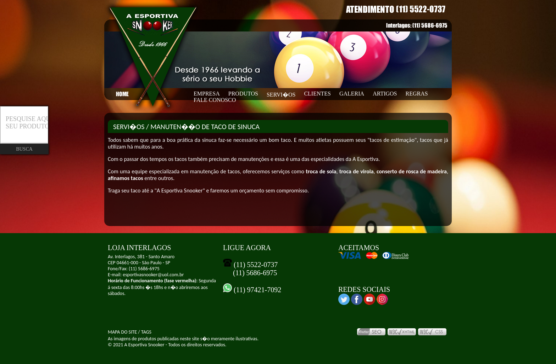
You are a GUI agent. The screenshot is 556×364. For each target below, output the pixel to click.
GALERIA (351, 94)
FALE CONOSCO (215, 100)
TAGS (146, 332)
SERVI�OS (281, 95)
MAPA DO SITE (122, 332)
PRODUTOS (243, 94)
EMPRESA (207, 94)
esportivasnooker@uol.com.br (153, 275)
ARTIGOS (385, 94)
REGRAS (417, 94)
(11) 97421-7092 (256, 290)
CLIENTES (317, 94)
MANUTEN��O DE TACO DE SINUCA (205, 126)
